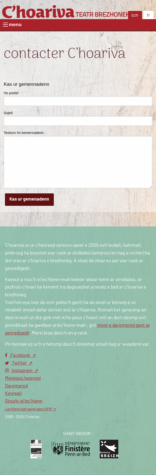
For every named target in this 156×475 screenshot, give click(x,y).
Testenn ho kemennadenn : (25, 133)
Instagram (19, 370)
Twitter (16, 363)
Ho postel (11, 93)
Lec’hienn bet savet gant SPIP (28, 409)
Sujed (8, 113)
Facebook (18, 355)
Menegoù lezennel (23, 378)
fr (148, 15)
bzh (134, 15)
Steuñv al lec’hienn (23, 401)
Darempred (16, 386)
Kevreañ (13, 393)
